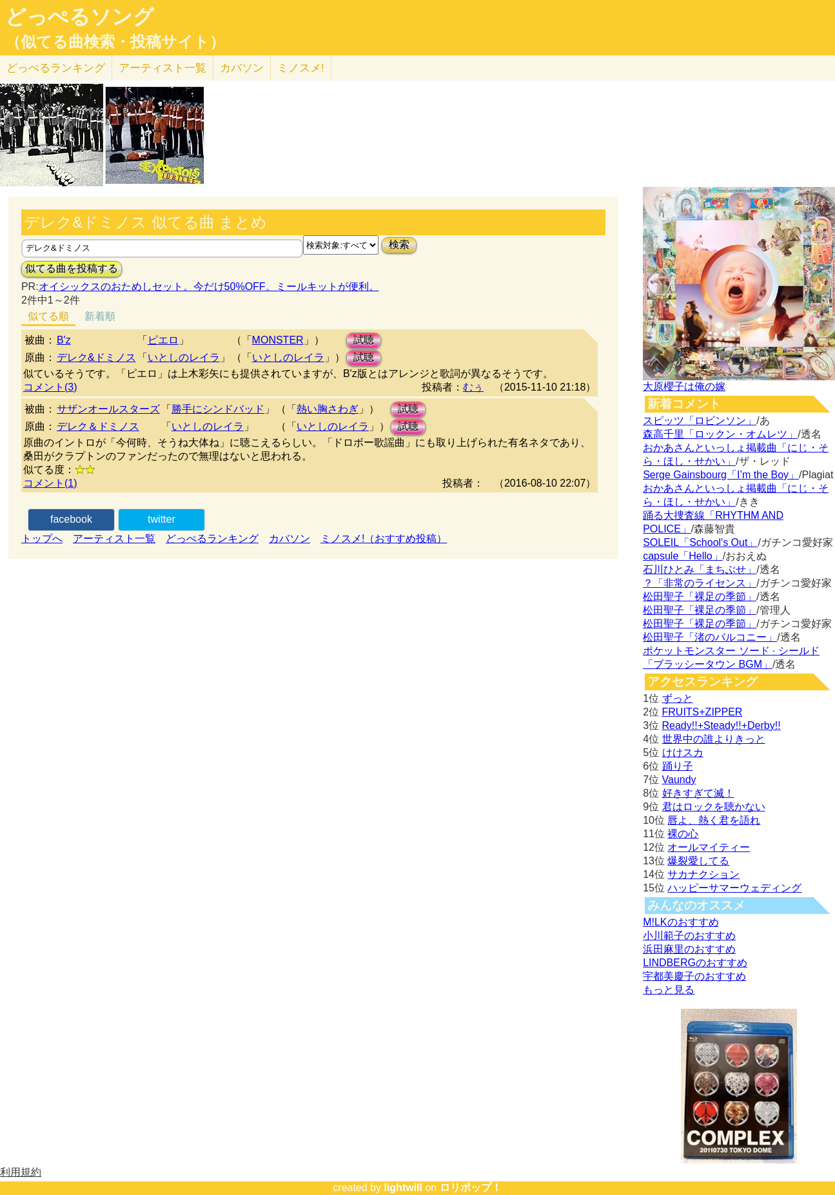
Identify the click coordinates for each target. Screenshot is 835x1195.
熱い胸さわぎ (328, 408)
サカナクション (703, 874)
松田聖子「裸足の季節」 (699, 596)
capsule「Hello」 (683, 555)
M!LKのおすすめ (680, 922)
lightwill (403, 1187)
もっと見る (668, 989)
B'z (64, 340)
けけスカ (682, 752)
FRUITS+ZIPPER (702, 711)
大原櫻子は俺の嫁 (684, 386)
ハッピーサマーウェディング (734, 887)
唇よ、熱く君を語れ (713, 820)
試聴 (363, 340)
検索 (399, 244)
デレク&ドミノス (96, 357)
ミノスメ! (300, 68)
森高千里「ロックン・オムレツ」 (720, 434)
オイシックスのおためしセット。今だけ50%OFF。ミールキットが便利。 (209, 286)
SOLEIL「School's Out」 (700, 542)
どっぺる (55, 68)
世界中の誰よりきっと (713, 739)
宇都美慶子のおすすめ (694, 976)
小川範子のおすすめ (689, 935)
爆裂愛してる (698, 860)
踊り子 (677, 766)
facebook (71, 519)
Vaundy (679, 779)
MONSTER (278, 340)
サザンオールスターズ (108, 408)
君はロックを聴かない (713, 806)
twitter (161, 519)
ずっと (677, 698)
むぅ (473, 387)
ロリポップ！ (471, 1187)
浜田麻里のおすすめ (689, 949)
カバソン (242, 68)
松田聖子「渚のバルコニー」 (710, 637)
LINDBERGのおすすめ (695, 962)
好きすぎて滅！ (698, 793)
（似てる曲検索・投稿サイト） (115, 42)
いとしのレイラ (184, 357)
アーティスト (162, 68)
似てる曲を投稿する (71, 268)
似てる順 (48, 316)
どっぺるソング (79, 16)
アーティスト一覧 (114, 538)
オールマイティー (708, 847)
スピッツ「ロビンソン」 (699, 420)
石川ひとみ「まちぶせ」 (699, 569)
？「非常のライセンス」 (699, 583)
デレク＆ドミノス (98, 426)
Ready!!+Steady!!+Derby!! (721, 725)
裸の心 (682, 833)
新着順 (99, 316)
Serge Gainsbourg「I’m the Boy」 (721, 474)
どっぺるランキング (212, 538)
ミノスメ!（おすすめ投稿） (383, 538)
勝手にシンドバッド (218, 408)
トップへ (42, 538)
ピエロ (163, 340)
